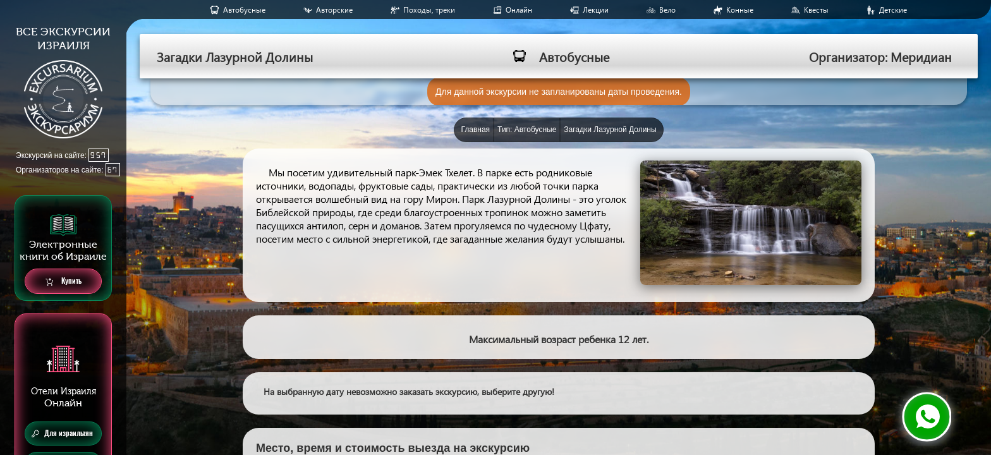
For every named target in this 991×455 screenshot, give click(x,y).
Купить (64, 281)
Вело (667, 10)
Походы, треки (429, 10)
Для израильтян (62, 433)
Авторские (334, 10)
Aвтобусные (244, 10)
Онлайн (519, 10)
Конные (739, 10)
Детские (893, 10)
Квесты (816, 10)
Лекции (596, 10)
